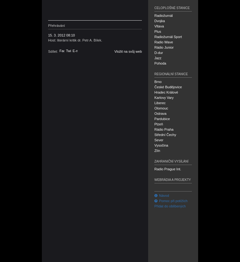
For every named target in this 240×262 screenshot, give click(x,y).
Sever (158, 140)
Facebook (61, 51)
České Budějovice (168, 87)
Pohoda (160, 63)
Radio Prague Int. (167, 169)
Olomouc (161, 108)
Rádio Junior (164, 47)
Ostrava (160, 113)
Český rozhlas (78, 10)
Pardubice (162, 119)
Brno (158, 82)
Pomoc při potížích (171, 201)
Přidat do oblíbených (170, 206)
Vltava (159, 26)
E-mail (75, 51)
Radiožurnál (163, 15)
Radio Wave (163, 42)
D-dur (158, 53)
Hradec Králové (166, 92)
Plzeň (158, 124)
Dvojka (159, 21)
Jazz (158, 58)
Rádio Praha (163, 129)
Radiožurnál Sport (168, 37)
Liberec (160, 103)
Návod (161, 195)
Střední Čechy (165, 135)
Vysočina (161, 145)
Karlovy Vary (164, 97)
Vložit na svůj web (128, 51)
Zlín (157, 151)
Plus (157, 31)
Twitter (68, 51)
